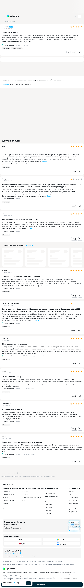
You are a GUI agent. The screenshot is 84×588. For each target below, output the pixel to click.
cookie (13, 582)
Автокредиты (7, 491)
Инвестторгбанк (12, 473)
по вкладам (28, 245)
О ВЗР (24, 500)
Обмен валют (7, 509)
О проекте (6, 561)
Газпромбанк (72, 512)
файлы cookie (22, 577)
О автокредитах (50, 493)
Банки (3, 473)
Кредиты (5, 503)
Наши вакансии (58, 564)
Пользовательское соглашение (52, 561)
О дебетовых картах (51, 496)
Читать (44, 161)
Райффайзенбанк (73, 503)
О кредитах (48, 505)
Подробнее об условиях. (70, 578)
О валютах (48, 507)
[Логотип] (42, 569)
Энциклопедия (28, 564)
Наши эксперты (47, 564)
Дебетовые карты (8, 494)
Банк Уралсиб (72, 500)
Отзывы (21, 473)
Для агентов (37, 561)
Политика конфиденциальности (13, 564)
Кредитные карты (8, 500)
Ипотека (5, 497)
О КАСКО (25, 491)
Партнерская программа (25, 561)
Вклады (18, 164)
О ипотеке (48, 499)
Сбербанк (71, 491)
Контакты (13, 561)
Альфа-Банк (72, 506)
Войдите (6, 85)
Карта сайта (37, 564)
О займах (48, 513)
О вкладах (48, 510)
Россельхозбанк (73, 497)
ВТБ (69, 494)
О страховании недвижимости (31, 497)
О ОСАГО (25, 494)
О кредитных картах (51, 502)
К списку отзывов (8, 21)
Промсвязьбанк (73, 509)
